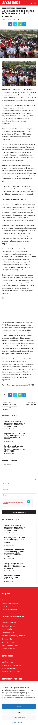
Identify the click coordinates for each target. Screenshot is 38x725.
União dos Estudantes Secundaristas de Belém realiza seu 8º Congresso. (9, 407)
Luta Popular (11, 8)
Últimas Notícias (21, 8)
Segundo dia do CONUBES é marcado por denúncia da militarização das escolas (14, 436)
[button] (35, 683)
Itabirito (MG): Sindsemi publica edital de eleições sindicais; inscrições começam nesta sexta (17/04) (14, 553)
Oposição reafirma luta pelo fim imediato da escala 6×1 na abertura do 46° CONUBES (14, 448)
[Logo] (15, 2)
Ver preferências (19, 717)
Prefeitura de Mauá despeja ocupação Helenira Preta (12, 577)
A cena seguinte (31, 404)
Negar (19, 712)
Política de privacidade (17, 722)
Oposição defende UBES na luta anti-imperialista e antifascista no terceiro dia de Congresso (14, 424)
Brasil (4, 8)
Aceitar (19, 706)
